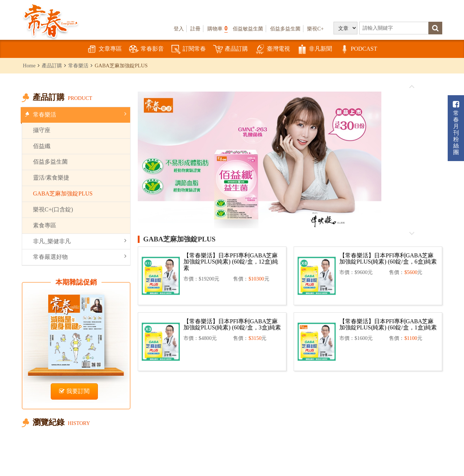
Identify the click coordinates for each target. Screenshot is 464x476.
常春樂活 (78, 65)
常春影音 (146, 49)
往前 (411, 86)
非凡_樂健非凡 (80, 240)
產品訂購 (230, 49)
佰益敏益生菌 (248, 28)
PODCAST (358, 49)
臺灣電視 (272, 49)
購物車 (217, 28)
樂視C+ (315, 28)
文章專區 (104, 49)
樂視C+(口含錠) (53, 209)
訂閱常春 (188, 49)
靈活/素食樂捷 (51, 177)
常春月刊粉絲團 (456, 128)
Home (29, 65)
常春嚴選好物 (80, 256)
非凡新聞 (314, 49)
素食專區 (44, 225)
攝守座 (41, 130)
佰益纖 (41, 146)
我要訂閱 (74, 391)
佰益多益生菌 (285, 28)
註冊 (195, 28)
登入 (179, 28)
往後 (411, 233)
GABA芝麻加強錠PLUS (62, 193)
